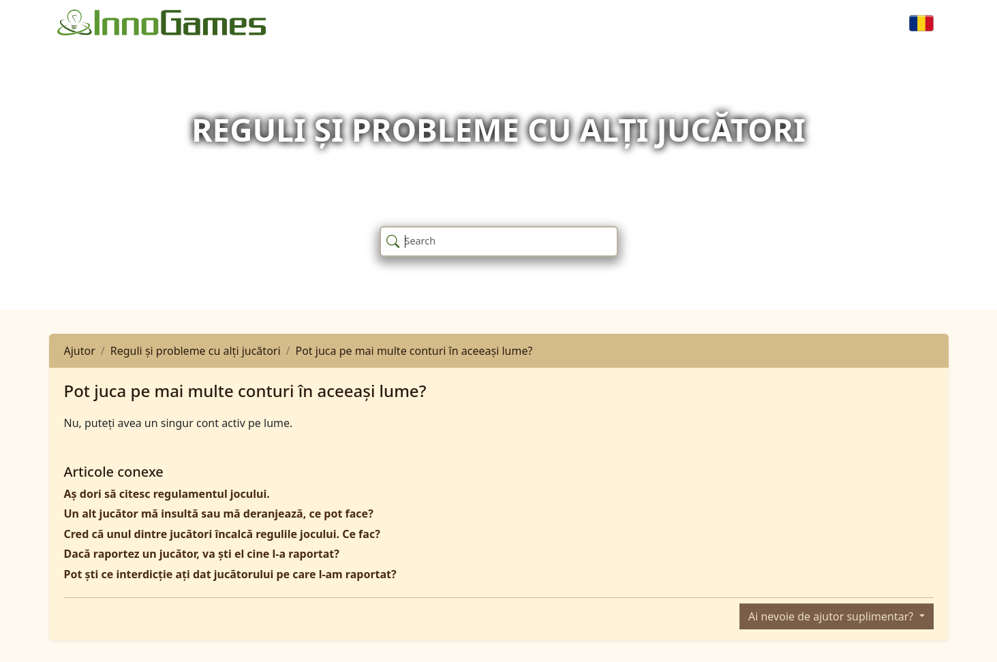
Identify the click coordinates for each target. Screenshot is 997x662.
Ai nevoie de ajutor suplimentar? (832, 616)
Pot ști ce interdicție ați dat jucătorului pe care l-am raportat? (230, 574)
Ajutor (79, 350)
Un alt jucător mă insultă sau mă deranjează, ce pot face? (218, 513)
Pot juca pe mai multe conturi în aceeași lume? (414, 350)
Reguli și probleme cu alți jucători (195, 350)
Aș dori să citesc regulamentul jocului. (167, 493)
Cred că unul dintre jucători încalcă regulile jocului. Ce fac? (222, 533)
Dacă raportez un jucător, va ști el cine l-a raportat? (201, 553)
